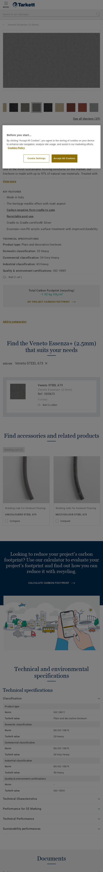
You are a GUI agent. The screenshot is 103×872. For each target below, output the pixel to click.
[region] (51, 147)
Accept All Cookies (64, 158)
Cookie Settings (36, 158)
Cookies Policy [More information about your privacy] (16, 147)
